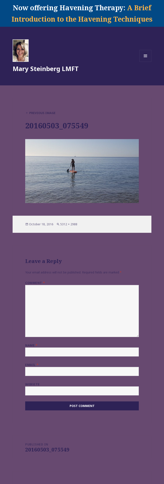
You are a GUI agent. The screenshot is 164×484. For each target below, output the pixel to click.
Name (31, 345)
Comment (35, 283)
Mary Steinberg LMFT (46, 68)
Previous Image (42, 113)
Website (32, 384)
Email (31, 365)
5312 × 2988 (68, 224)
